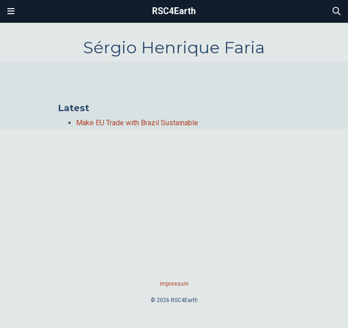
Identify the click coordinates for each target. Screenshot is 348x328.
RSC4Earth (174, 11)
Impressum (174, 284)
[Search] (337, 11)
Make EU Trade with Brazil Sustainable (137, 122)
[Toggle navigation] (11, 11)
